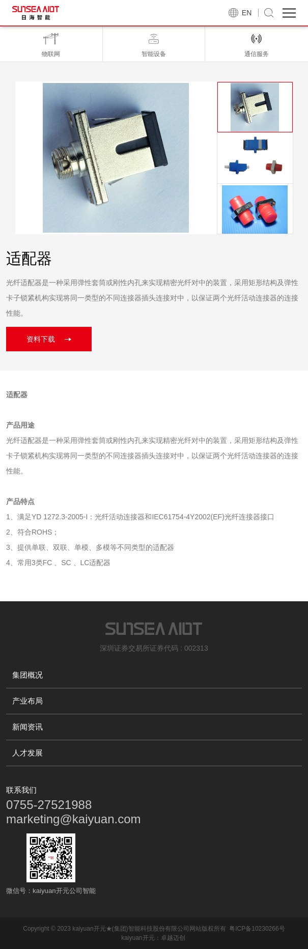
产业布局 (27, 700)
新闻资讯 (27, 726)
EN (246, 13)
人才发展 (27, 752)
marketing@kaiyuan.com (73, 819)
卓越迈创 (173, 937)
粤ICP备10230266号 (257, 928)
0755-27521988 (49, 805)
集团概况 (27, 675)
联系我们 (21, 790)
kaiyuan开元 (137, 937)
